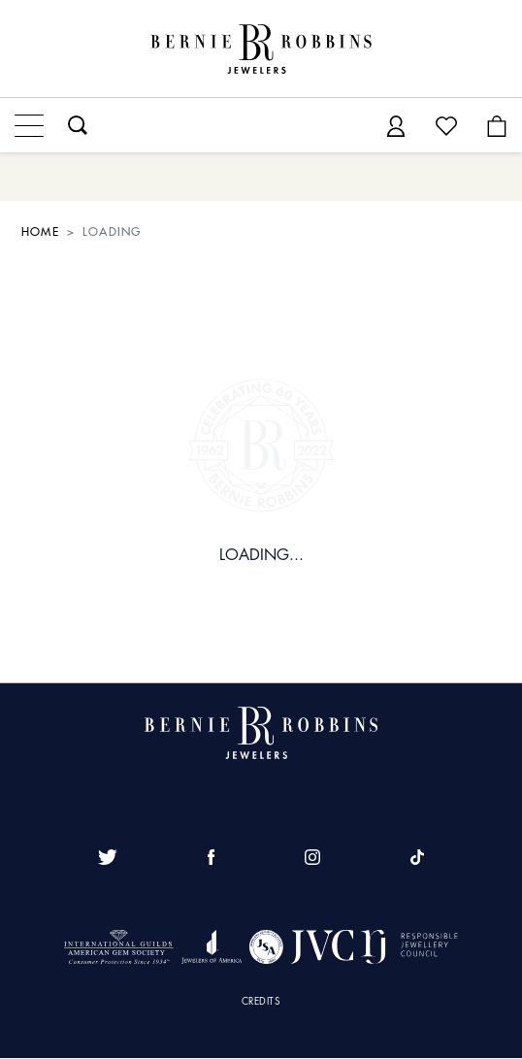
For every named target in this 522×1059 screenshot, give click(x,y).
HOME (40, 232)
